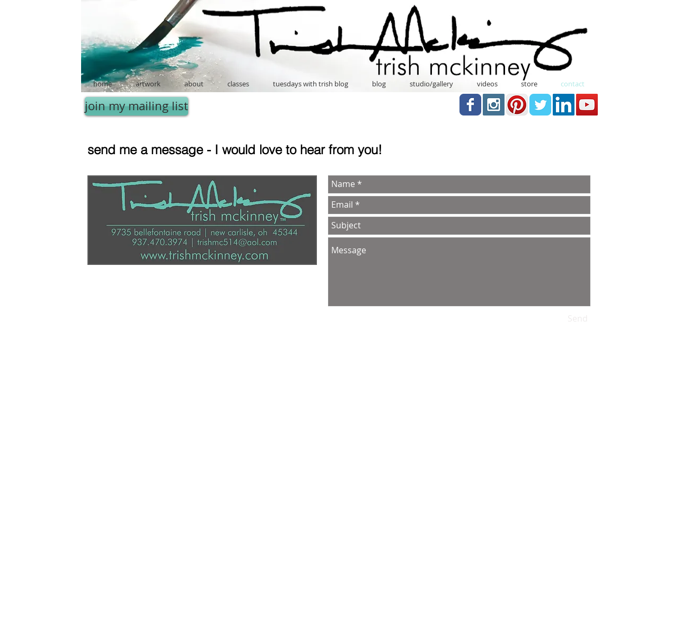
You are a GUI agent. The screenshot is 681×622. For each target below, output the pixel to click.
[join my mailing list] (136, 106)
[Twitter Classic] (540, 104)
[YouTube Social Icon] (587, 104)
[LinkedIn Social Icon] (563, 104)
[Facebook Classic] (470, 104)
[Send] (577, 318)
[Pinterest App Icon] (517, 104)
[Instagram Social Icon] (494, 104)
